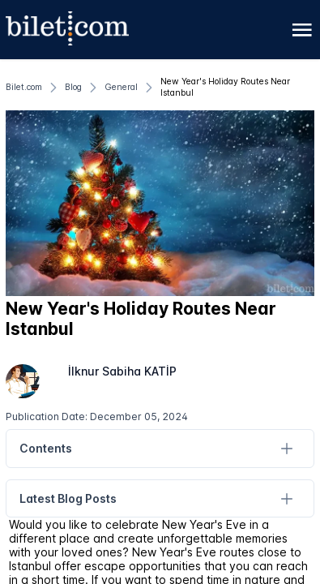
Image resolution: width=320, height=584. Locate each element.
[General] (121, 87)
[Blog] (73, 87)
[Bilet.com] (24, 87)
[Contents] (286, 449)
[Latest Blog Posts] (286, 498)
